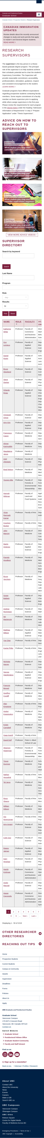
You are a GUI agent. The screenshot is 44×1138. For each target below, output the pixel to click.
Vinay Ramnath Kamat (7, 515)
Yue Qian (7, 640)
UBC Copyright (7, 1134)
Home (4, 954)
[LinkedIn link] (10, 1054)
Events (5, 1092)
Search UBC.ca (8, 1100)
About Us (5, 998)
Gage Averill (8, 735)
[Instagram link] (5, 1054)
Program (6, 283)
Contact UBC (7, 1085)
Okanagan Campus (9, 1111)
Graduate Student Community (17, 1041)
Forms (4, 988)
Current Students (8, 964)
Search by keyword (11, 251)
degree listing (12, 108)
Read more (9, 42)
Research (34, 1066)
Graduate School (7, 20)
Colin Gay (7, 838)
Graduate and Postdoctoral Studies (22, 1010)
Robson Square (8, 1118)
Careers (5, 1095)
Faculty (30, 322)
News (4, 1090)
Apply (4, 1003)
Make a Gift (6, 1098)
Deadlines (6, 984)
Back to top (7, 1066)
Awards (5, 974)
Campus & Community (10, 969)
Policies (5, 993)
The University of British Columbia (16, 4)
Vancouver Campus (10, 1109)
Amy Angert (8, 824)
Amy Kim (6, 422)
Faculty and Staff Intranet (15, 1044)
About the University (10, 1087)
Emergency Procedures (10, 1131)
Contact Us (6, 1027)
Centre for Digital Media (11, 1120)
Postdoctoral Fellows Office (16, 1037)
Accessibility (19, 1134)
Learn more (8, 87)
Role (4, 293)
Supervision (6, 979)
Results (5, 302)
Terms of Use (24, 1131)
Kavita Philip (8, 648)
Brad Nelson (8, 469)
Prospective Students (19, 20)
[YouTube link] (17, 1054)
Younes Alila (8, 480)
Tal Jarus (6, 782)
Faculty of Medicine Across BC (14, 1123)
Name (7, 322)
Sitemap (18, 1066)
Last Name (7, 273)
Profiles (26, 1066)
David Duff (7, 740)
